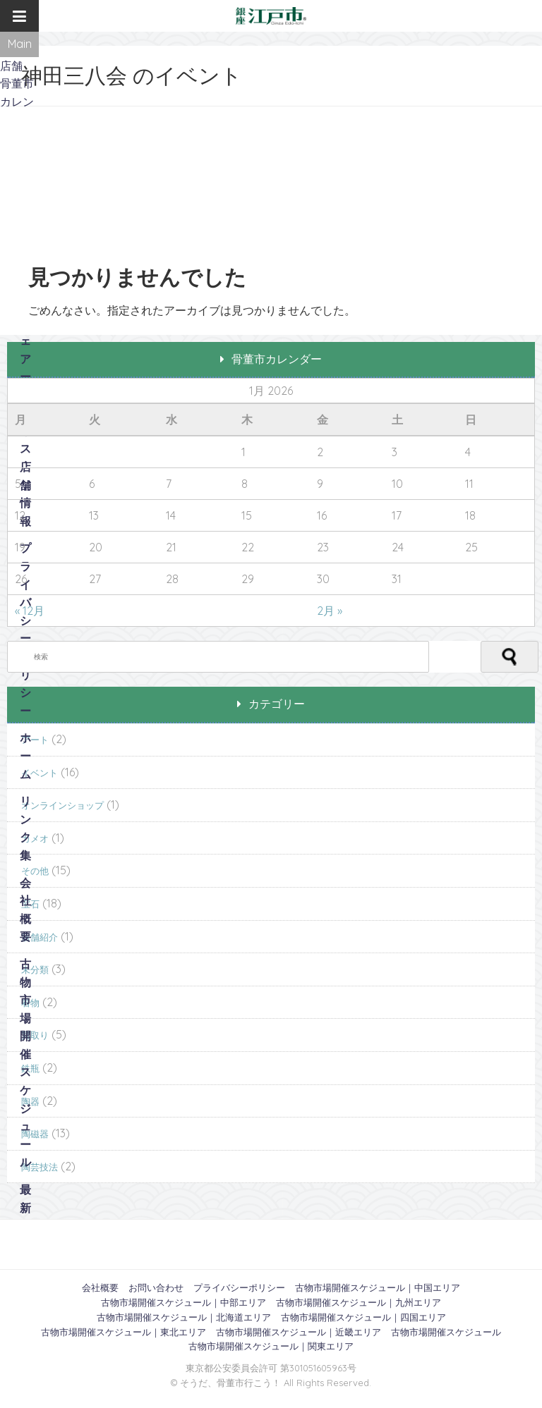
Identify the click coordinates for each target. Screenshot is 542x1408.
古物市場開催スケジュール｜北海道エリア (184, 1317)
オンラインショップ (62, 805)
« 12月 (29, 611)
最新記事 (25, 1216)
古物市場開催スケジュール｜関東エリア (271, 1346)
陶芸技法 (39, 1167)
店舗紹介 (39, 937)
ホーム (25, 755)
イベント (39, 772)
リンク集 (25, 828)
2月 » (329, 611)
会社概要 (25, 910)
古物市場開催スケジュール (25, 1063)
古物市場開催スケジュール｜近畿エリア (298, 1331)
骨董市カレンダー (17, 101)
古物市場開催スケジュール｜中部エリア (183, 1302)
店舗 (11, 66)
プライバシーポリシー (25, 629)
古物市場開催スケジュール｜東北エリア (123, 1331)
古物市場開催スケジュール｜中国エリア (377, 1287)
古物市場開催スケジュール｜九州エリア (358, 1302)
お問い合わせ (155, 1287)
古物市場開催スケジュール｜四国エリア (363, 1317)
